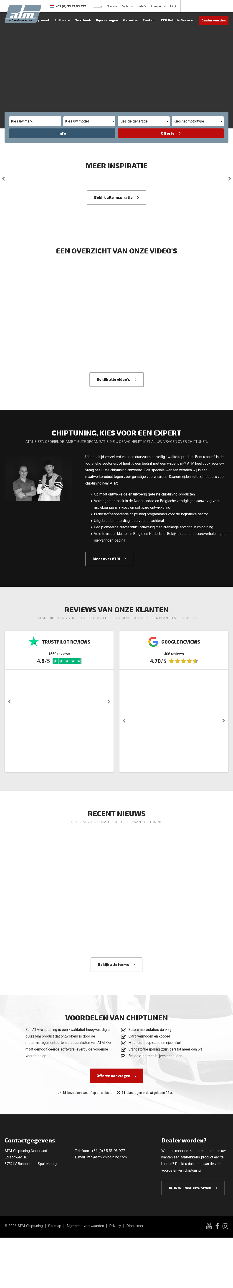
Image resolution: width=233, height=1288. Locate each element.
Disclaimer (134, 1276)
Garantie (130, 20)
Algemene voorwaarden (85, 1276)
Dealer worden (213, 20)
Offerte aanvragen (28, 79)
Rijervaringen (107, 20)
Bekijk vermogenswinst (91, 79)
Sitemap (54, 1276)
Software (62, 20)
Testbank (83, 20)
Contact (149, 20)
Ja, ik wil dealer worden (190, 1238)
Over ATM (158, 6)
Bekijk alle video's (113, 430)
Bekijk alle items (113, 1014)
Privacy (115, 1276)
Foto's (142, 6)
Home (98, 6)
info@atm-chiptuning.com (106, 1207)
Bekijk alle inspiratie (113, 247)
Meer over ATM (106, 609)
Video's (127, 6)
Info (62, 133)
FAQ (173, 6)
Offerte (168, 133)
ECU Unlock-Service (177, 20)
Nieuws (112, 6)
